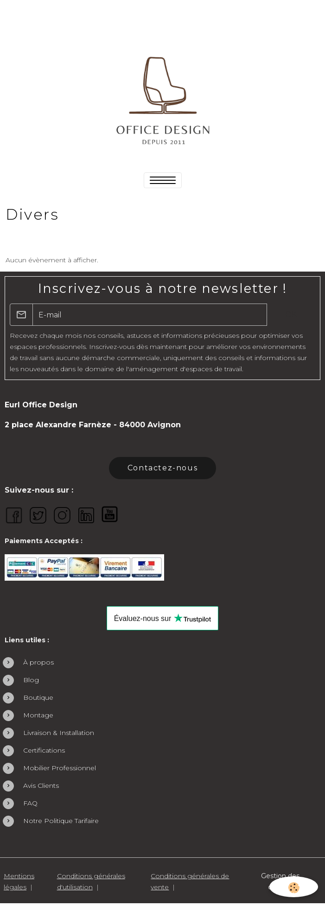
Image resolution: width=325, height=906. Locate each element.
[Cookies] (293, 886)
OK (291, 314)
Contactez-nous (162, 467)
